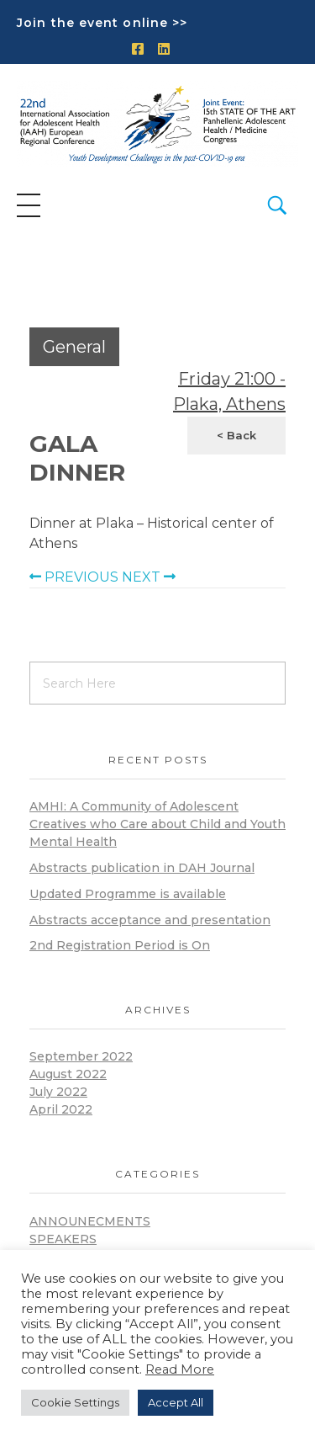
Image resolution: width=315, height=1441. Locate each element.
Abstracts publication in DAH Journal (142, 867)
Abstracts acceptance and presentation (149, 920)
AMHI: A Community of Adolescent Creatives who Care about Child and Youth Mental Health (157, 824)
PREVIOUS (73, 577)
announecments (89, 1221)
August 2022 (68, 1074)
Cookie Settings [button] (75, 1402)
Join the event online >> (102, 22)
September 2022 (81, 1056)
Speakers (63, 1239)
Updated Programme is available (127, 893)
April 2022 (60, 1109)
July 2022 (58, 1091)
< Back (236, 435)
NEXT (149, 577)
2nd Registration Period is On (119, 945)
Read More (179, 1369)
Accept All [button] (175, 1402)
